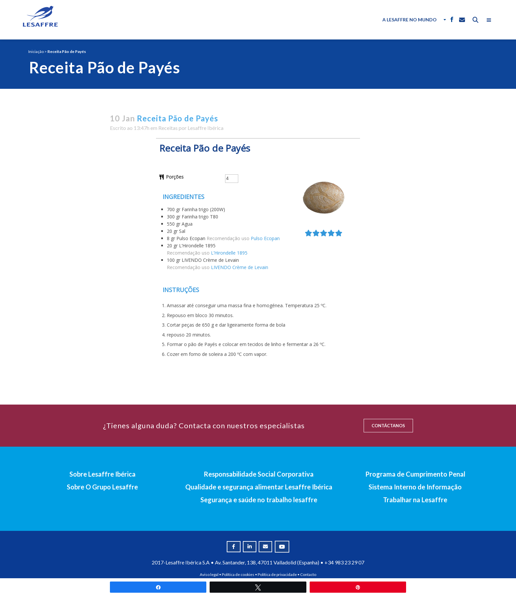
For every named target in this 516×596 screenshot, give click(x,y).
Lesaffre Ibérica (205, 128)
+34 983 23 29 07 (344, 562)
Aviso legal (209, 574)
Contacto (308, 574)
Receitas (168, 128)
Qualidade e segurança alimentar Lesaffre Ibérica (258, 486)
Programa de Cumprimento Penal (415, 474)
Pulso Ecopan (265, 238)
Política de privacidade (277, 574)
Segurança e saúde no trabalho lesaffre (258, 499)
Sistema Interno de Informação (415, 486)
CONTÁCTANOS (388, 425)
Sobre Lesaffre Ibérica (102, 474)
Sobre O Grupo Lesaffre (102, 486)
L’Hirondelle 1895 (229, 253)
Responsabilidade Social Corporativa (259, 474)
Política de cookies (238, 574)
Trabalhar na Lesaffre (415, 499)
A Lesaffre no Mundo (409, 19)
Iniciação (36, 51)
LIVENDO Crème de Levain (239, 267)
